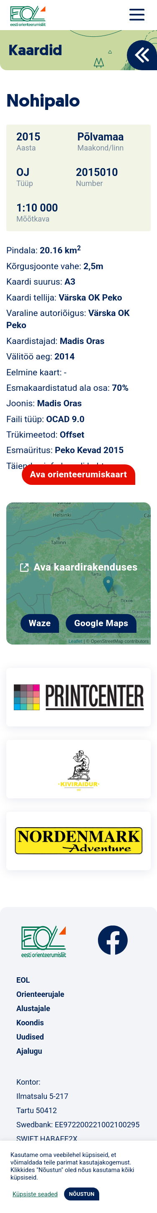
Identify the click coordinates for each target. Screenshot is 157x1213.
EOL (23, 980)
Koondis (30, 1022)
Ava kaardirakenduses (85, 567)
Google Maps (101, 623)
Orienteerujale (40, 994)
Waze (40, 623)
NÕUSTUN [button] (82, 1194)
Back (142, 55)
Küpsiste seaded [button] (35, 1194)
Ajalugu (29, 1051)
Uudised (30, 1036)
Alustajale (33, 1008)
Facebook (113, 940)
